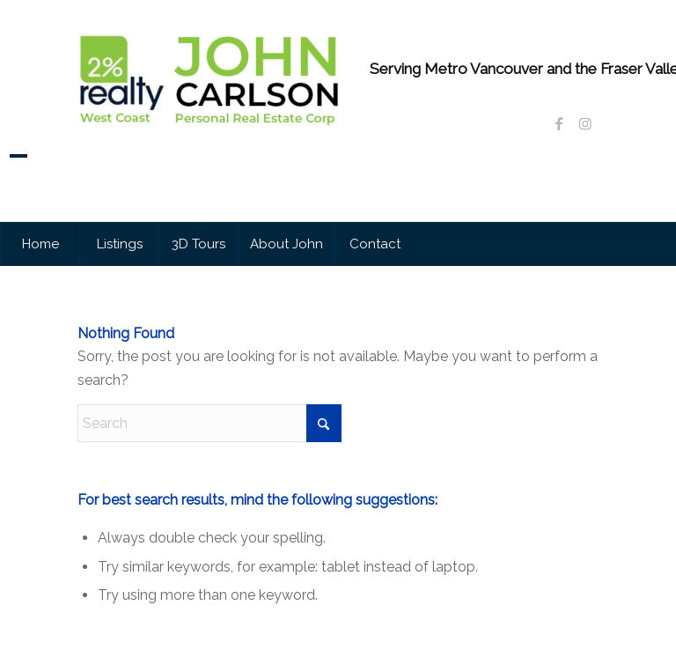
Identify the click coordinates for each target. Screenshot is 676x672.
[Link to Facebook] (559, 123)
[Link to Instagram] (585, 123)
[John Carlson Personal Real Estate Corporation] (209, 132)
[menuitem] (39, 244)
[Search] (209, 423)
